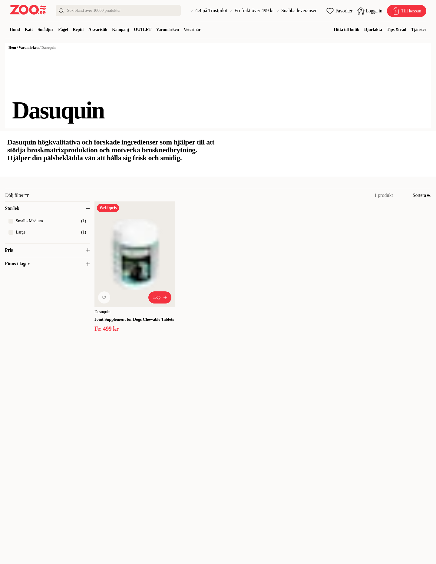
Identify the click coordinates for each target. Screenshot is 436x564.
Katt (29, 29)
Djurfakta (373, 29)
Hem (12, 47)
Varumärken (167, 29)
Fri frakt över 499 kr (252, 10)
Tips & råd (396, 29)
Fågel (63, 29)
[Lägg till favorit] (104, 297)
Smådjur (45, 29)
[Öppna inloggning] (369, 11)
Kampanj (120, 29)
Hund (15, 29)
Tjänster (418, 29)
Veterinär (192, 29)
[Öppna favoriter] (339, 11)
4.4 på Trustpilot (208, 10)
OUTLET (142, 29)
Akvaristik (97, 29)
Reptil (78, 29)
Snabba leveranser (296, 10)
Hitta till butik (346, 29)
